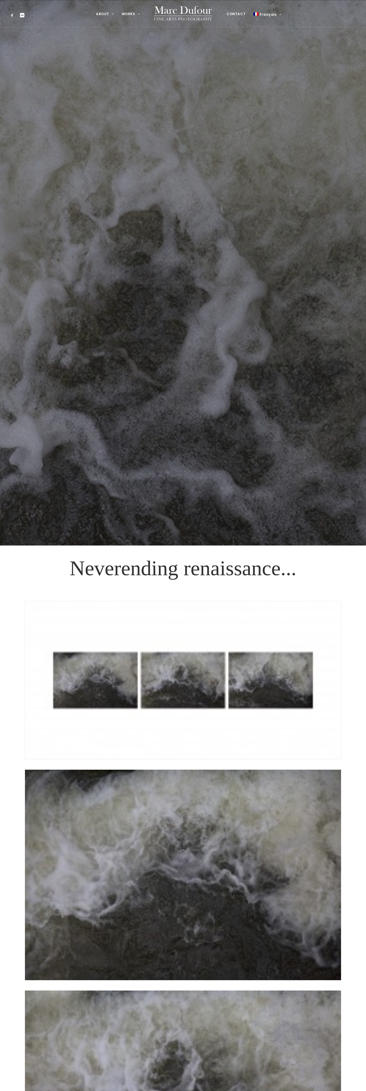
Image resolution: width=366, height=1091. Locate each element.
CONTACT (236, 14)
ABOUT (104, 14)
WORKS (130, 14)
